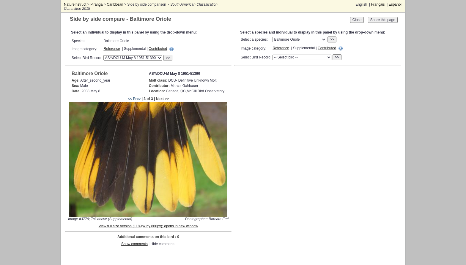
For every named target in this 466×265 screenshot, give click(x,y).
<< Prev (134, 99)
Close (357, 20)
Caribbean (115, 4)
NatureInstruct (75, 4)
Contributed (158, 49)
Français (378, 4)
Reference (111, 49)
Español (395, 4)
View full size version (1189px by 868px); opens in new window (148, 226)
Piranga (96, 4)
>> (168, 58)
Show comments (134, 244)
